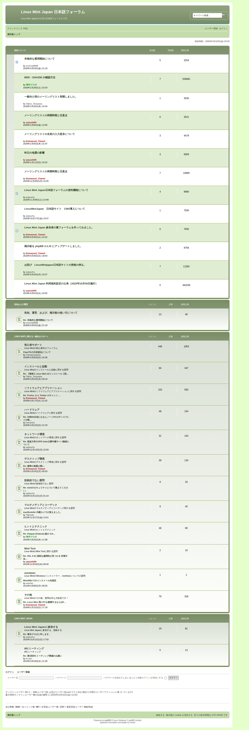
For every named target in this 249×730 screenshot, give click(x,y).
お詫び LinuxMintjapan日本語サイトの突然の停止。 (55, 264)
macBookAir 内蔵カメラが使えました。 (42, 512)
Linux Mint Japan (23, 618)
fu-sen (29, 658)
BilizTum (88, 707)
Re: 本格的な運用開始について (38, 320)
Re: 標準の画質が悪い (33, 466)
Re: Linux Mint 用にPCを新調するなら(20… (44, 602)
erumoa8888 (32, 66)
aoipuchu (30, 197)
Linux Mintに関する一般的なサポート (31, 336)
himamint (30, 422)
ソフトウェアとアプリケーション (43, 388)
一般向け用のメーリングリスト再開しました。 (50, 96)
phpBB (107, 720)
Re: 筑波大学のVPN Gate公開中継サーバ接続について (46, 443)
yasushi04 (31, 122)
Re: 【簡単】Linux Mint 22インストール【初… (46, 374)
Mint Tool (30, 548)
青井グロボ (31, 85)
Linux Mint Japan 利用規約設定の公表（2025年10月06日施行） (61, 283)
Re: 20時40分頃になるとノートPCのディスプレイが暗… (46, 418)
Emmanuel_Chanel (35, 141)
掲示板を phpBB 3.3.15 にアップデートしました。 (53, 246)
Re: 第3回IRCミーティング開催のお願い (42, 656)
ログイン (9, 672)
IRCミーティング (34, 648)
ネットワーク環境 (34, 434)
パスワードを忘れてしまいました (119, 677)
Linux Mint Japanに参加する (41, 626)
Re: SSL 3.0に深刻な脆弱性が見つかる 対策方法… (45, 557)
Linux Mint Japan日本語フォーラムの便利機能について (56, 190)
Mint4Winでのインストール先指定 (39, 580)
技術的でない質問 (34, 480)
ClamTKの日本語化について (37, 352)
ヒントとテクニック (35, 526)
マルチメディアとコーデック (40, 504)
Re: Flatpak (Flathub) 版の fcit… (39, 534)
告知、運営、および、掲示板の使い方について (50, 312)
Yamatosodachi (33, 355)
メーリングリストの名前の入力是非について (49, 134)
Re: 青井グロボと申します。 (37, 634)
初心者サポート (33, 344)
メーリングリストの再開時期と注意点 (45, 115)
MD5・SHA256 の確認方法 (39, 77)
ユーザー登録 (23, 672)
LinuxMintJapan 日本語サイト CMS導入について (54, 208)
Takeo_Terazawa (34, 104)
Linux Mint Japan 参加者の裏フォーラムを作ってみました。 (59, 227)
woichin (29, 583)
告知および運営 (21, 304)
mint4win (29, 573)
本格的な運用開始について (39, 58)
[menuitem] (25, 28)
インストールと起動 (35, 366)
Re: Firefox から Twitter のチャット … (42, 395)
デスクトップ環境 (34, 458)
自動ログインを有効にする (152, 677)
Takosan (30, 515)
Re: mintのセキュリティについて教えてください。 (45, 489)
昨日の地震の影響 (34, 152)
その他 (28, 594)
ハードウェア (31, 409)
